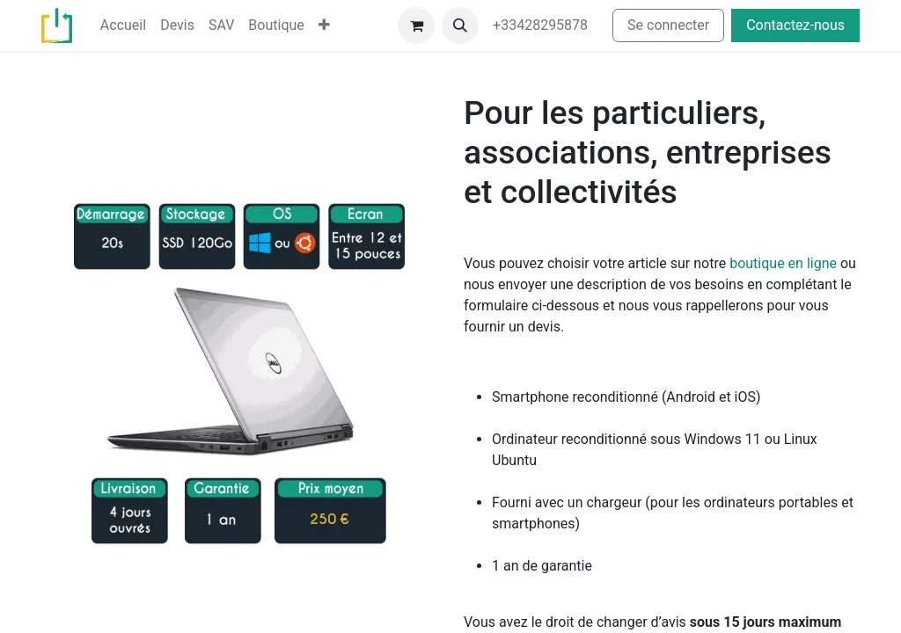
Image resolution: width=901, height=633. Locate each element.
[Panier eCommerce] (416, 25)
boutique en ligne (783, 263)
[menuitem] (123, 25)
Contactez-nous (795, 25)
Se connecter (668, 25)
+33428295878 (542, 25)
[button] (460, 25)
